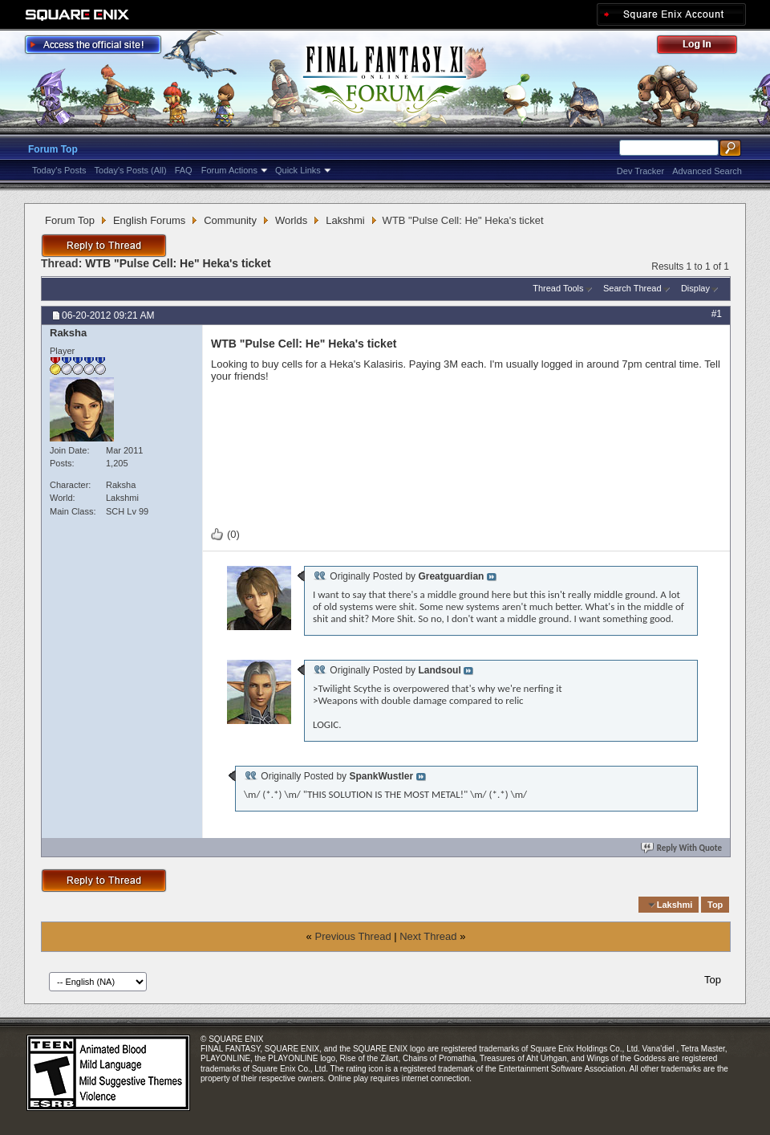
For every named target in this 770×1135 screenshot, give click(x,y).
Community (230, 220)
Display (695, 288)
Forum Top (53, 149)
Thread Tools (558, 288)
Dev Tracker (640, 171)
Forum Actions (229, 170)
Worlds (291, 220)
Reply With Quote (682, 848)
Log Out (705, 47)
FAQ (183, 170)
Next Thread (427, 936)
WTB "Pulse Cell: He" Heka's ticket (177, 263)
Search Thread (632, 288)
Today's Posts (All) (131, 170)
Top (715, 904)
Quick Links (298, 170)
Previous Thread (352, 936)
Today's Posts (59, 170)
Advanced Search (707, 171)
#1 (716, 313)
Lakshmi (345, 220)
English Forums (149, 220)
